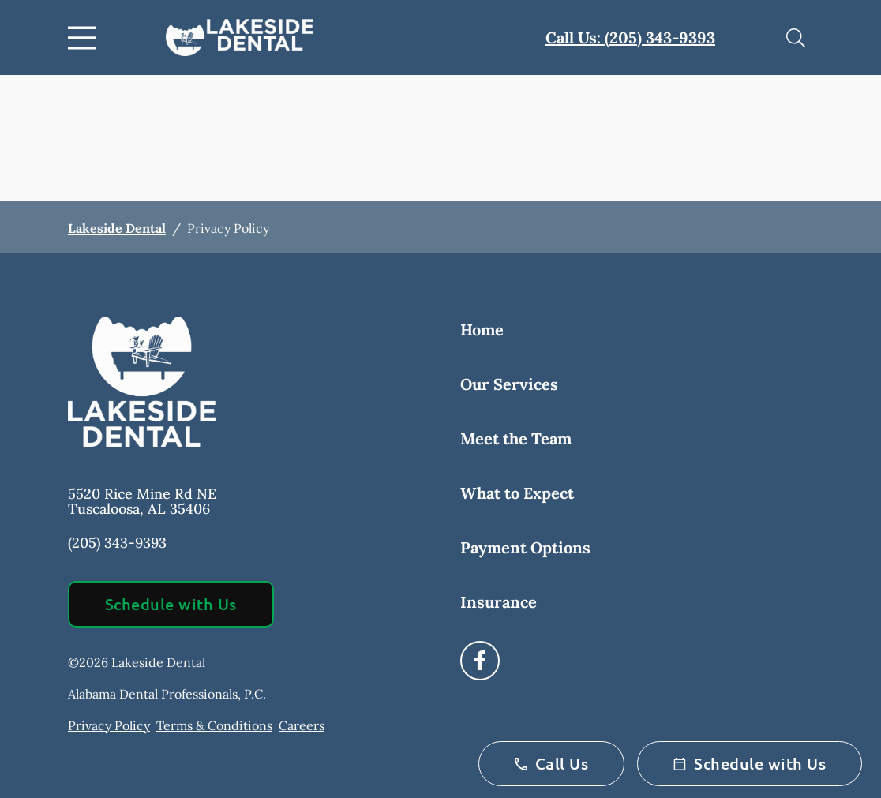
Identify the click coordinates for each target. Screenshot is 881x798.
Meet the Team (516, 438)
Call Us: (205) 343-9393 (630, 37)
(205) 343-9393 (117, 543)
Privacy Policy (109, 725)
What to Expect (517, 493)
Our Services (509, 384)
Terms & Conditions (214, 725)
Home (482, 329)
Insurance (498, 602)
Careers (301, 725)
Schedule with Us (171, 604)
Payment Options (525, 547)
